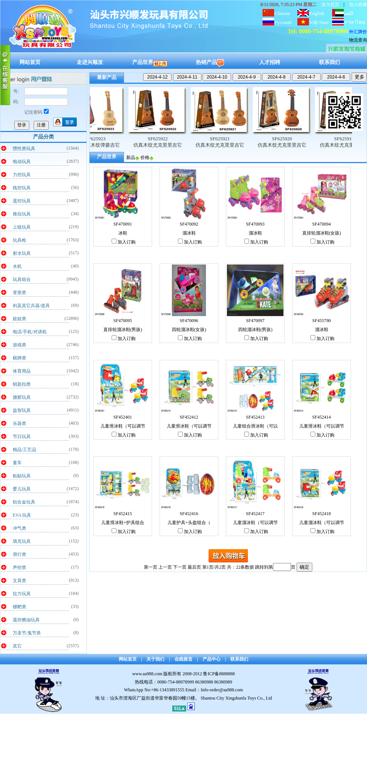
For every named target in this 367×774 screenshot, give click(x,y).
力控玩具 (22, 174)
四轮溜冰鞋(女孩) (189, 329)
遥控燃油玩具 (26, 619)
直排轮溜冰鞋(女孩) (321, 233)
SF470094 (321, 224)
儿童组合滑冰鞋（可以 (255, 426)
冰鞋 (122, 233)
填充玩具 (22, 541)
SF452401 (122, 417)
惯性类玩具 (24, 148)
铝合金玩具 (24, 502)
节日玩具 (22, 436)
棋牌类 (19, 358)
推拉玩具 (22, 214)
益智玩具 (22, 410)
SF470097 (255, 320)
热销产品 (210, 62)
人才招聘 (269, 62)
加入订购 (124, 242)
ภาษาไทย (354, 22)
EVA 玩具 (22, 515)
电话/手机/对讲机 (30, 331)
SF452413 (255, 417)
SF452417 (255, 513)
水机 (17, 266)
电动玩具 (22, 161)
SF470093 (255, 224)
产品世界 (149, 62)
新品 (132, 157)
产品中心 (212, 659)
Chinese (282, 13)
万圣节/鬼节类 (27, 633)
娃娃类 (19, 318)
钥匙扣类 (22, 384)
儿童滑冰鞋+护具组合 (122, 522)
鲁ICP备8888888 (219, 673)
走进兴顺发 (90, 62)
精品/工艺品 (24, 449)
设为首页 (330, 4)
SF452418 (321, 513)
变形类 (19, 292)
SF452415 (122, 513)
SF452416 (189, 513)
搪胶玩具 (22, 397)
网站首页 (29, 62)
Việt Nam (318, 22)
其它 (17, 646)
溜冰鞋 (189, 233)
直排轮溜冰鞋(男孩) (122, 329)
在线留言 (183, 659)
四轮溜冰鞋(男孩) (255, 329)
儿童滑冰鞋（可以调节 (122, 426)
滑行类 (19, 554)
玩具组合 (22, 279)
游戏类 (19, 345)
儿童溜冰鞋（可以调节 (255, 522)
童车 (17, 462)
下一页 (179, 567)
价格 (147, 157)
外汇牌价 (358, 31)
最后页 (194, 567)
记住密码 (36, 112)
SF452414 (321, 417)
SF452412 (189, 417)
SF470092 (189, 224)
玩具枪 (19, 240)
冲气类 (19, 528)
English (316, 13)
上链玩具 (22, 227)
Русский (283, 22)
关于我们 (155, 659)
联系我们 (329, 62)
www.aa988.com (147, 673)
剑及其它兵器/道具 (31, 305)
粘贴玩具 (22, 475)
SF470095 (122, 320)
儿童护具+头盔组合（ (188, 522)
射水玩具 (22, 253)
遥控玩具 (22, 201)
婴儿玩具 (22, 489)
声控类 (19, 567)
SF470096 (189, 320)
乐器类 (19, 423)
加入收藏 (358, 4)
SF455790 (321, 320)
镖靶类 (19, 606)
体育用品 (22, 371)
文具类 (19, 580)
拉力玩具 (22, 593)
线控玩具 (22, 187)
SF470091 (122, 224)
